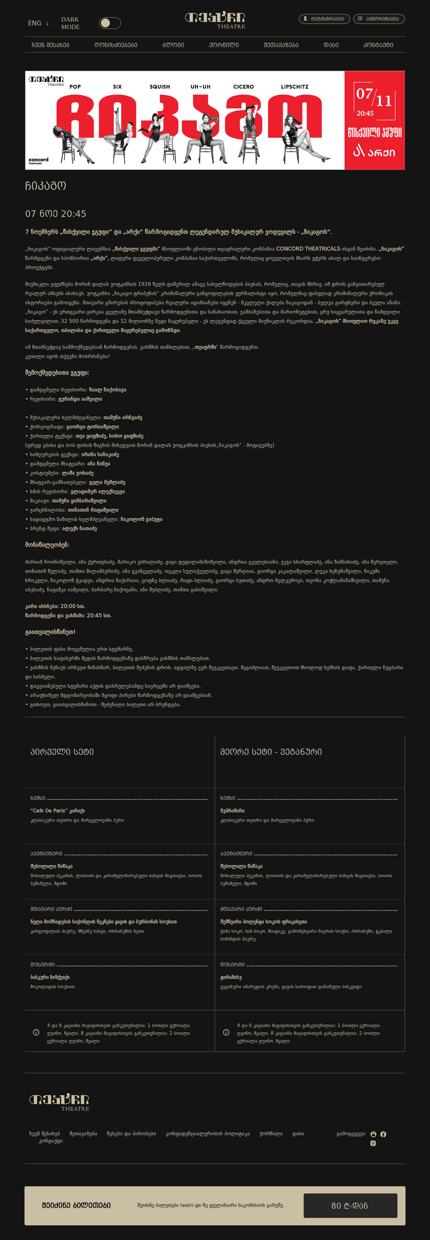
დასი (298, 1133)
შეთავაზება (83, 1133)
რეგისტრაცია (322, 19)
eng (38, 23)
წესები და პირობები (131, 1133)
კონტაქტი (51, 1141)
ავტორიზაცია (378, 19)
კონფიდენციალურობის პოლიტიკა (208, 1133)
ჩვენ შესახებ (44, 1133)
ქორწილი (271, 1133)
